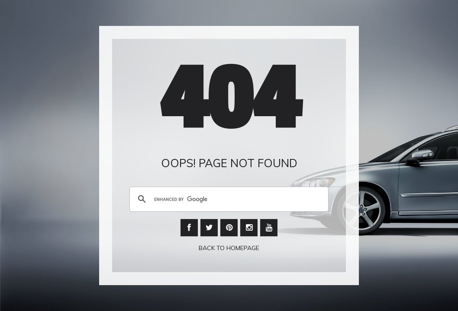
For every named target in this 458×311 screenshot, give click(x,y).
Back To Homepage (229, 248)
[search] (227, 199)
